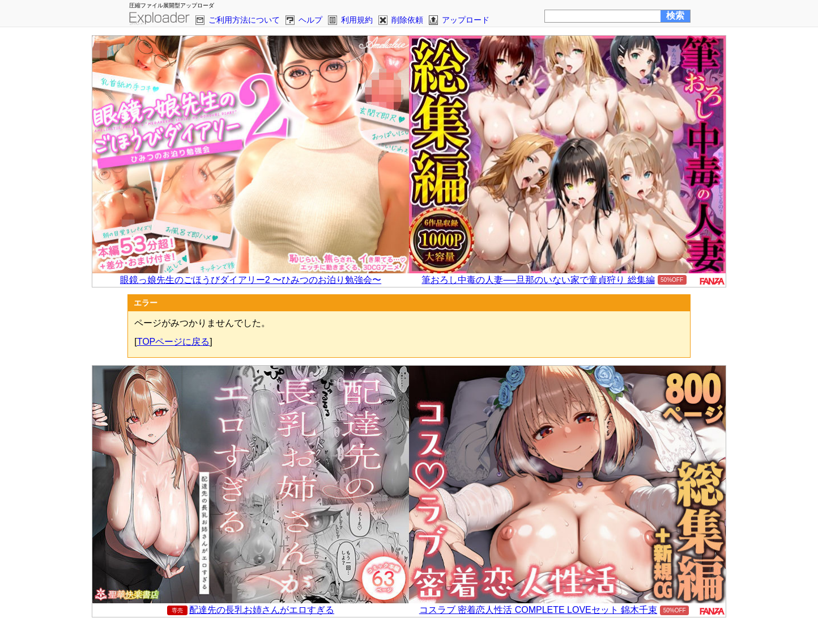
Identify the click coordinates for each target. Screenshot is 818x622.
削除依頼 (407, 19)
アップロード (465, 19)
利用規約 (357, 19)
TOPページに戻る (173, 341)
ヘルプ (310, 19)
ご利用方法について (244, 19)
